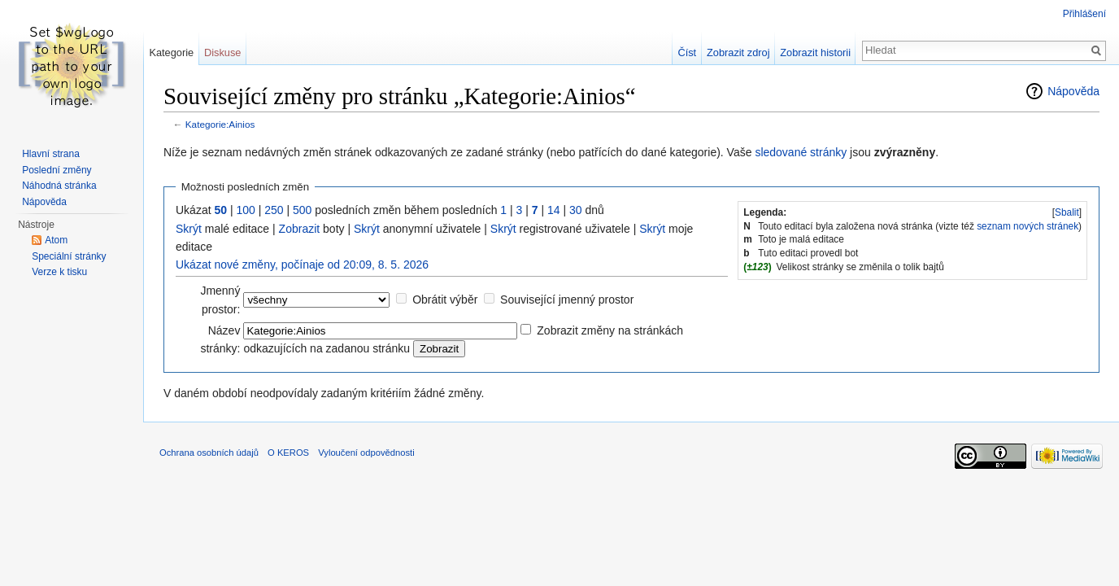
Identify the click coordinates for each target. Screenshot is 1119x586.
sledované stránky (801, 152)
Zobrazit (299, 228)
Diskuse (223, 52)
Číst (686, 52)
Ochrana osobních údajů (209, 452)
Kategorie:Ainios (220, 124)
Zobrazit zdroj (738, 52)
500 (302, 209)
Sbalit (1067, 212)
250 (273, 209)
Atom (56, 240)
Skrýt (189, 228)
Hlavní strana (51, 154)
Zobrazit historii (815, 52)
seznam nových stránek (1027, 226)
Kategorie (171, 52)
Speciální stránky (69, 256)
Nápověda (1073, 91)
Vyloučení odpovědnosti (366, 452)
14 (553, 209)
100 (245, 209)
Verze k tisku (59, 272)
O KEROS (288, 452)
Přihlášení (1084, 14)
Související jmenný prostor (567, 299)
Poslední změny (56, 170)
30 (575, 209)
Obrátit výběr (444, 299)
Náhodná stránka (59, 185)
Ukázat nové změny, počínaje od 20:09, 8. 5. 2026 (302, 264)
